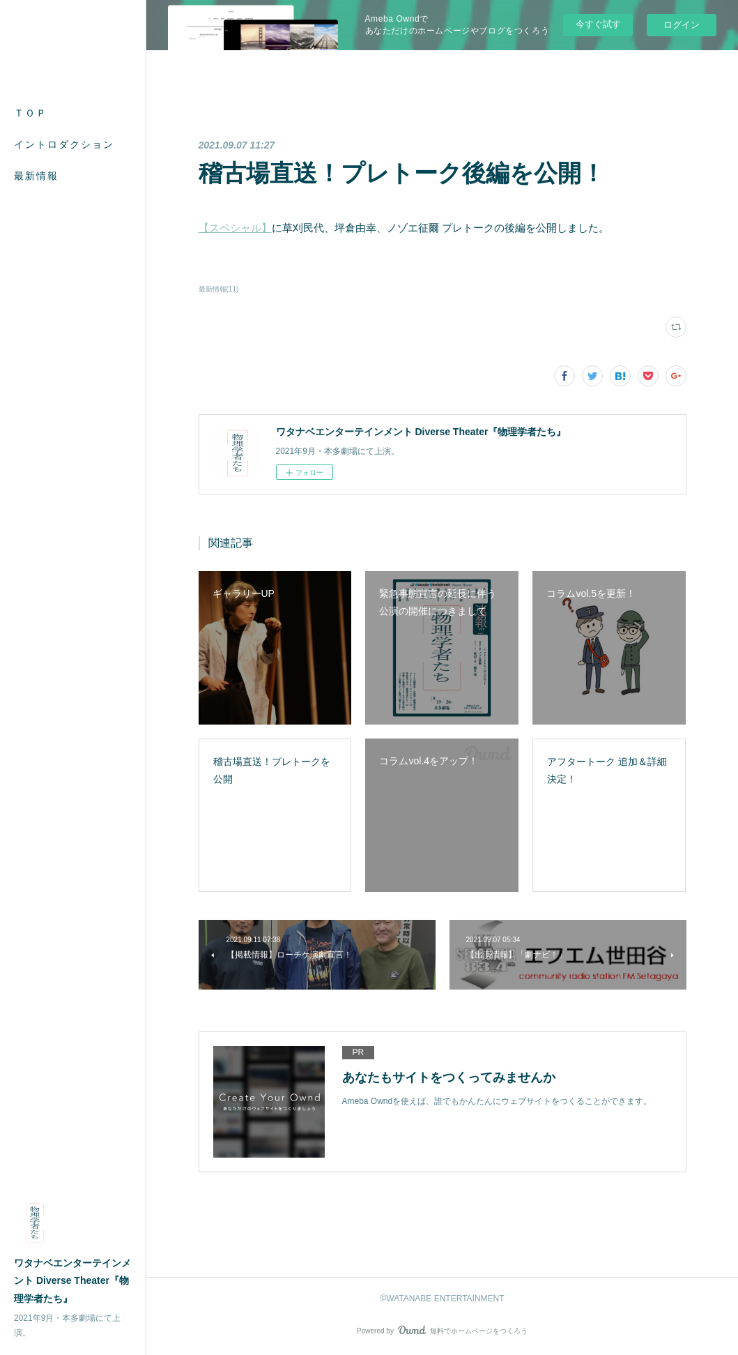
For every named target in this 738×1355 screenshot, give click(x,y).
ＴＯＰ (30, 113)
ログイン (681, 25)
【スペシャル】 (235, 228)
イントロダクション (64, 144)
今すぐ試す (598, 24)
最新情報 (36, 175)
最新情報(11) (219, 289)
